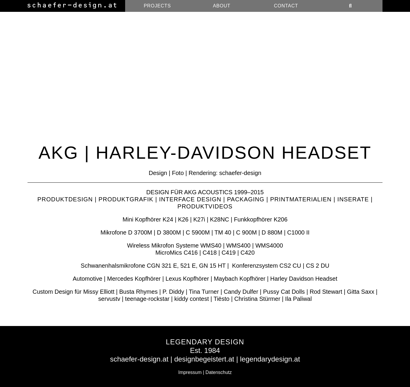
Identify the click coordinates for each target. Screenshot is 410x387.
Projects (157, 5)
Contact (286, 5)
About (221, 5)
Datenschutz (219, 372)
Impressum (189, 372)
